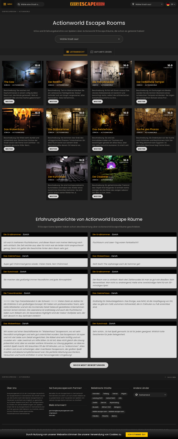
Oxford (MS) (110, 397)
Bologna (117, 406)
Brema (114, 415)
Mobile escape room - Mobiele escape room (108, 411)
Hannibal (96, 393)
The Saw (9, 82)
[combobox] (147, 4)
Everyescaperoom (9, 11)
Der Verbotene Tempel (150, 82)
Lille (120, 397)
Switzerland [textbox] (144, 394)
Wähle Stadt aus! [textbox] (143, 4)
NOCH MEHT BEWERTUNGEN (89, 365)
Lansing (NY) (97, 397)
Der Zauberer (100, 176)
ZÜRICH (7, 85)
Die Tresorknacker (103, 82)
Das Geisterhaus (102, 129)
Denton (103, 402)
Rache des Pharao (148, 129)
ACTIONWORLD (18, 85)
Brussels (95, 406)
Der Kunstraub (57, 176)
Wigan (123, 393)
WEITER (9, 101)
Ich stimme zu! (137, 434)
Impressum (53, 412)
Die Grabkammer (58, 129)
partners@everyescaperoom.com (61, 410)
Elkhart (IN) (106, 406)
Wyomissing (114, 402)
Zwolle (95, 402)
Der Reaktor (55, 82)
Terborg (106, 393)
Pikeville (105, 415)
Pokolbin (96, 415)
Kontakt (52, 415)
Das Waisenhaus (14, 129)
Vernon (115, 393)
